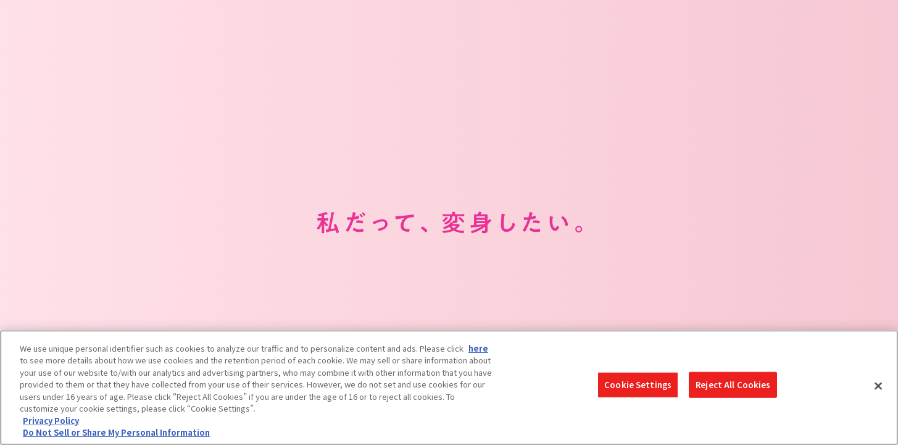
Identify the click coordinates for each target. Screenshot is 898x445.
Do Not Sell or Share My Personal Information (116, 432)
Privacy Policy (51, 420)
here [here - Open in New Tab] (478, 348)
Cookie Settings (637, 388)
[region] (449, 387)
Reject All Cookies (733, 388)
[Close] (878, 385)
